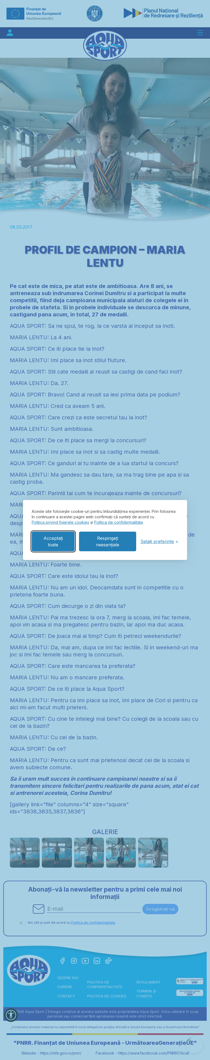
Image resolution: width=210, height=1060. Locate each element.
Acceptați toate (53, 541)
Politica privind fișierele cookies (60, 522)
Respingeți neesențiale (107, 541)
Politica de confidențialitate (118, 522)
